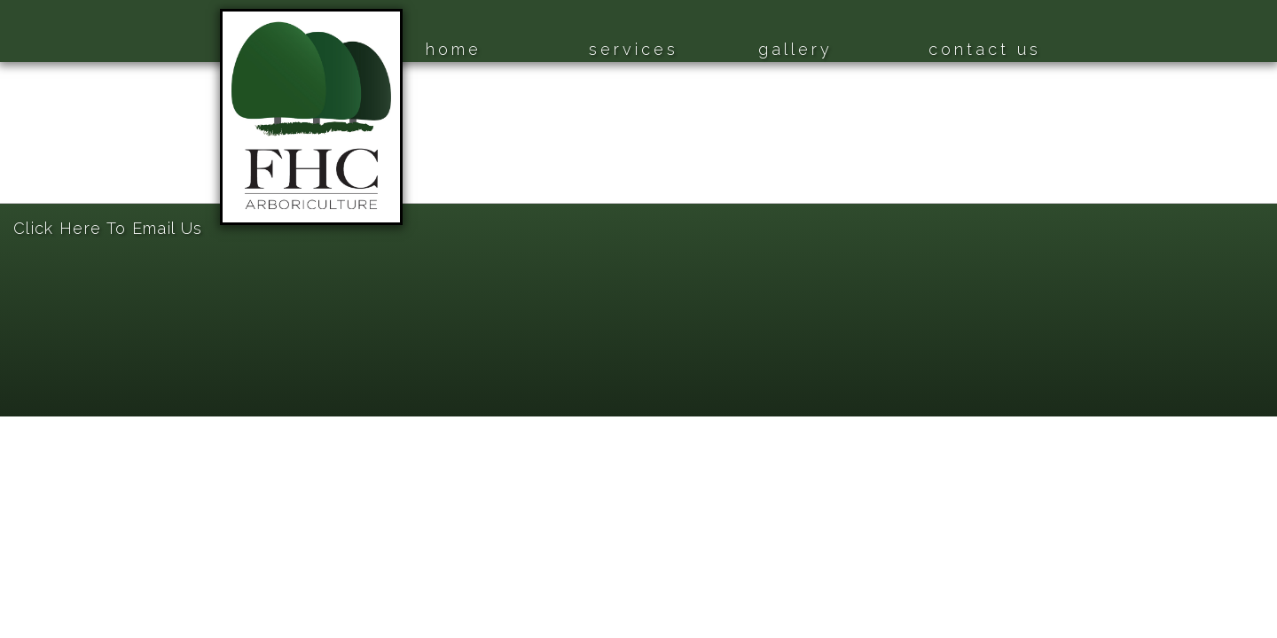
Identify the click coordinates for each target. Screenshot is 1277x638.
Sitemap (26, 194)
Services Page (44, 96)
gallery (795, 49)
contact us (984, 49)
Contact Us (36, 161)
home (454, 49)
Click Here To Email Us (107, 228)
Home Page (37, 63)
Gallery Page (40, 129)
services (633, 49)
